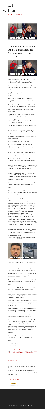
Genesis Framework (23, 405)
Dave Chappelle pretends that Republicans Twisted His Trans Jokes (20, 363)
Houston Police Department (19, 354)
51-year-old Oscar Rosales (26, 351)
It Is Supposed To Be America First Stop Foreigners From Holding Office (21, 370)
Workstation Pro (16, 405)
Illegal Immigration (22, 349)
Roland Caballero (27, 354)
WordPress (28, 405)
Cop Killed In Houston (27, 352)
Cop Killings (15, 349)
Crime (18, 349)
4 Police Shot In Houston (17, 351)
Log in (32, 405)
